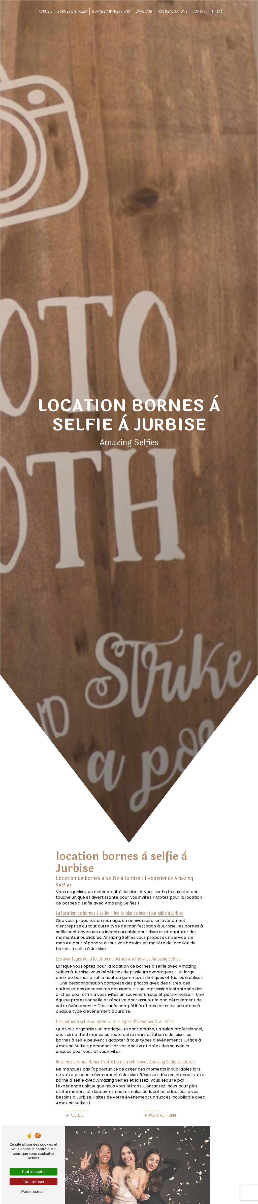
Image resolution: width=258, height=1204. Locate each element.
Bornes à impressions (111, 11)
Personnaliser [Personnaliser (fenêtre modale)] (33, 1191)
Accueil (45, 11)
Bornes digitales (72, 11)
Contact (200, 11)
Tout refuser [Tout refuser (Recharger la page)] (33, 1181)
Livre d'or (144, 11)
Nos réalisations (172, 11)
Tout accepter (33, 1171)
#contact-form (160, 1115)
